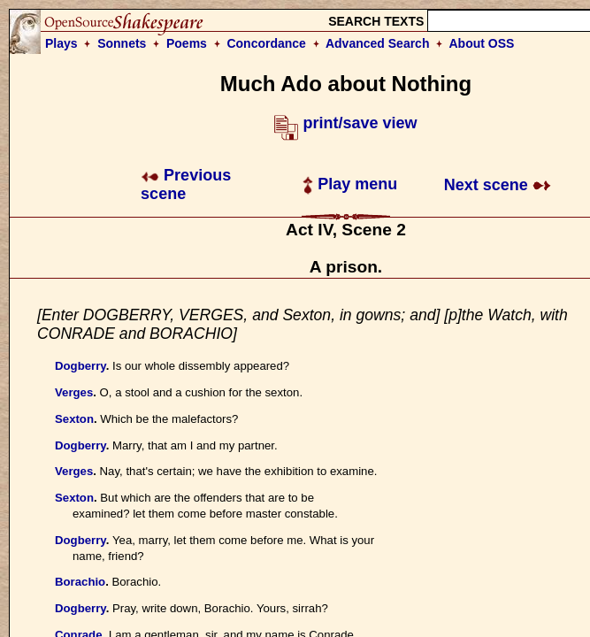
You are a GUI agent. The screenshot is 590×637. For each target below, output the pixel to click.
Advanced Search (378, 43)
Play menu (350, 184)
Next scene (497, 185)
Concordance (265, 43)
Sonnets (121, 43)
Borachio (80, 581)
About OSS (482, 43)
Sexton (74, 419)
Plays (61, 43)
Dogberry (80, 365)
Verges (74, 392)
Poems (186, 43)
